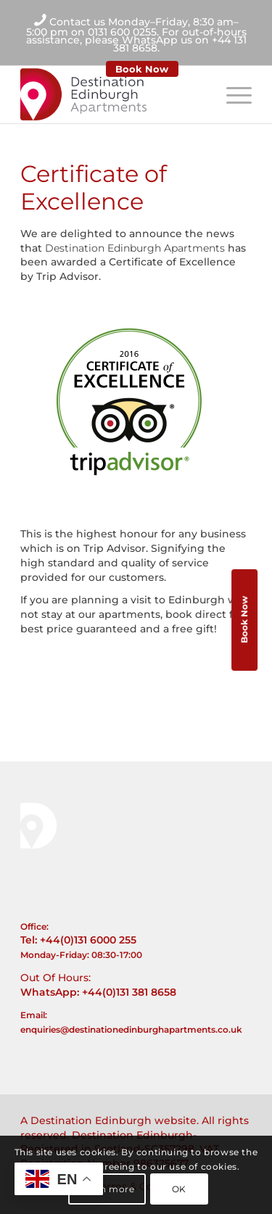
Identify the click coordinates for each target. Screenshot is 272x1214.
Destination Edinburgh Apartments (135, 248)
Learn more (107, 1189)
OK (179, 1189)
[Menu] (232, 94)
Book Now (141, 69)
